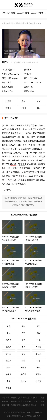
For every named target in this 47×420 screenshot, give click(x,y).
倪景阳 (23, 367)
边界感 (26, 401)
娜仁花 (38, 354)
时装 (8, 13)
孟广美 (13, 164)
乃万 (23, 333)
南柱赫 (23, 381)
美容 (23, 13)
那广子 (5, 125)
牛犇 (23, 347)
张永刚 (23, 108)
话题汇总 (36, 416)
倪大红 (8, 340)
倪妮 (23, 172)
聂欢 (39, 326)
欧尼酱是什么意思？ (33, 311)
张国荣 (14, 405)
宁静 (23, 340)
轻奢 (37, 13)
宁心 (23, 354)
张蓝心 (7, 156)
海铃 (23, 101)
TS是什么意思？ (32, 264)
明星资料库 (19, 23)
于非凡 (13, 180)
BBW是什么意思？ (10, 287)
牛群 (39, 340)
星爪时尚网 (8, 23)
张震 (17, 172)
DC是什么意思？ (9, 311)
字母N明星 (31, 23)
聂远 (8, 367)
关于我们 (28, 416)
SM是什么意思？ (9, 264)
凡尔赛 (20, 401)
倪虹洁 (8, 361)
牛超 (39, 361)
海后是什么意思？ (32, 287)
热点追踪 (10, 237)
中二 (31, 401)
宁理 (8, 326)
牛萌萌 (38, 381)
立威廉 (15, 156)
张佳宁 (33, 405)
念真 (8, 381)
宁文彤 (8, 354)
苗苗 (39, 101)
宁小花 (8, 388)
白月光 (14, 401)
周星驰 (20, 405)
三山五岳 (33, 398)
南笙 (8, 333)
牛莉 (23, 326)
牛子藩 (8, 374)
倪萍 (23, 361)
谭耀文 (21, 164)
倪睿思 (8, 347)
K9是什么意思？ (31, 240)
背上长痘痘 (25, 398)
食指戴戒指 (15, 398)
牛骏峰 (38, 347)
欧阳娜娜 (26, 405)
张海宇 (8, 101)
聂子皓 (38, 374)
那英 (39, 333)
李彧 (39, 108)
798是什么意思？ (9, 240)
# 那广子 (8, 190)
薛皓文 (8, 108)
